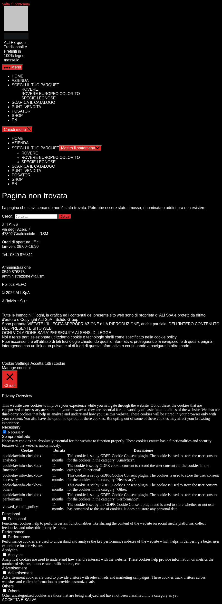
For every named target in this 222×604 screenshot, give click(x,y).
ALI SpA (22, 293)
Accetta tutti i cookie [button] (47, 363)
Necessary (16, 432)
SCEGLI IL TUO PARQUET (35, 85)
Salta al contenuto (16, 4)
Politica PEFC (14, 284)
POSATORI (21, 111)
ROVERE (29, 89)
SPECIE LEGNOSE (38, 98)
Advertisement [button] (14, 568)
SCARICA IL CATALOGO (33, 102)
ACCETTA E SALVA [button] (19, 600)
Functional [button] (11, 514)
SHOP (17, 116)
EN (14, 120)
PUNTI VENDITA (26, 107)
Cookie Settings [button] (15, 363)
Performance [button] (13, 532)
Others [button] (8, 586)
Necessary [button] (11, 427)
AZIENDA (20, 80)
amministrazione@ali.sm (23, 276)
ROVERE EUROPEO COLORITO (50, 94)
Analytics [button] (10, 550)
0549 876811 (21, 255)
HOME (17, 76)
